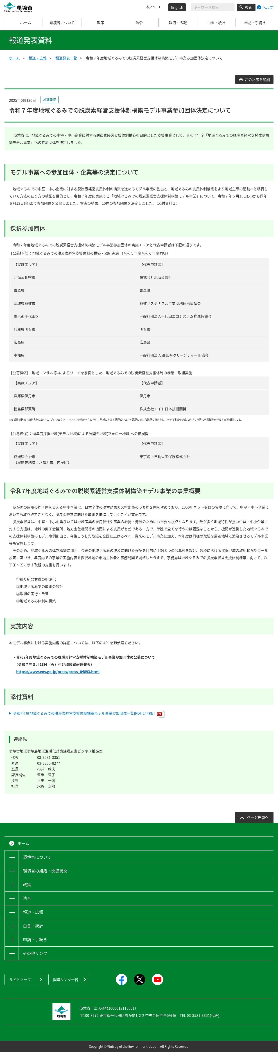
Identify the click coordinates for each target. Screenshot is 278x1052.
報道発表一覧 (66, 58)
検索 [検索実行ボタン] (248, 7)
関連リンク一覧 (65, 979)
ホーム (23, 22)
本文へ (151, 7)
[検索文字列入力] (213, 7)
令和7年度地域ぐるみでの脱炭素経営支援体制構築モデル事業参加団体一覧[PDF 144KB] (89, 714)
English (177, 7)
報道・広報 (38, 58)
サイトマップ (20, 979)
